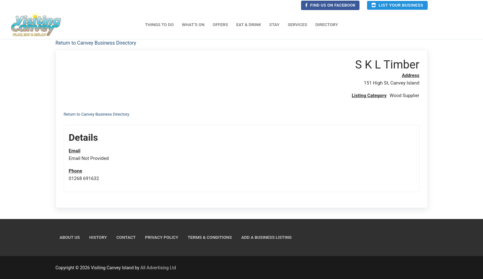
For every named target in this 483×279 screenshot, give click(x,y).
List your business (397, 5)
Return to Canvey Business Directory (96, 43)
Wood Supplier (404, 95)
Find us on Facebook (330, 5)
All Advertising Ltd (158, 267)
